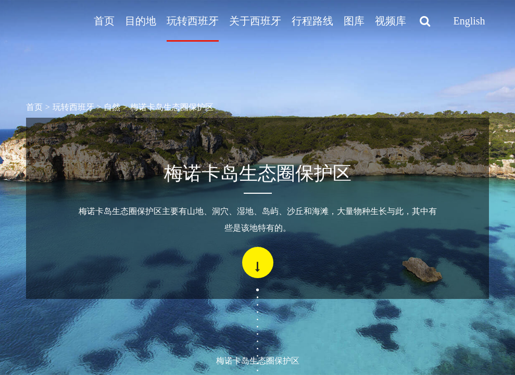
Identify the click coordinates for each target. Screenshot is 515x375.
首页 (104, 21)
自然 (112, 107)
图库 (354, 21)
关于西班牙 (255, 21)
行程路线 (312, 21)
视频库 (390, 21)
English (469, 21)
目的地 (140, 21)
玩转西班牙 (193, 21)
